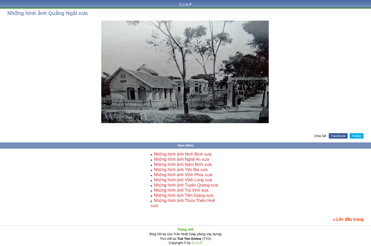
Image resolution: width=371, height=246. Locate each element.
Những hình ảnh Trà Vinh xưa (181, 190)
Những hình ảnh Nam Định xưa (183, 164)
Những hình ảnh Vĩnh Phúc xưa (183, 175)
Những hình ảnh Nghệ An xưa (181, 159)
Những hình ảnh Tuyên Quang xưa (186, 185)
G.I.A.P (185, 4)
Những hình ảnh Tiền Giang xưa (183, 195)
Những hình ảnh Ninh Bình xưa (182, 154)
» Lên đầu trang (348, 219)
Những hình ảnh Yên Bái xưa (181, 169)
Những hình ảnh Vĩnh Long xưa (183, 180)
